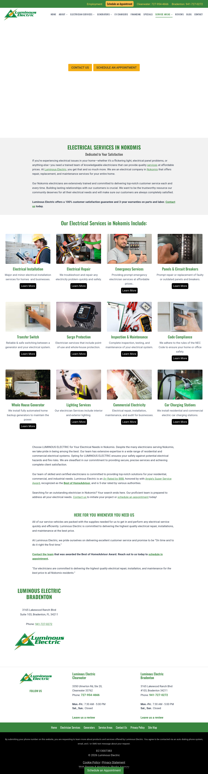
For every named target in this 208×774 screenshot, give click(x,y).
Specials (148, 14)
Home (53, 14)
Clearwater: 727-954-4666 (153, 4)
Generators (89, 727)
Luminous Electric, (56, 169)
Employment (94, 4)
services (152, 165)
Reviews (179, 14)
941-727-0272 (43, 624)
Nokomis (152, 169)
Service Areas (105, 727)
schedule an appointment (133, 497)
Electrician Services (70, 727)
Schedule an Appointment (119, 4)
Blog (189, 14)
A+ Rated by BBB (113, 478)
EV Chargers (121, 14)
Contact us (80, 497)
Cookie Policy (91, 762)
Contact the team (42, 554)
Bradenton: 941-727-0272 (187, 4)
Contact (198, 14)
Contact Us (121, 727)
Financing (136, 14)
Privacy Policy (137, 727)
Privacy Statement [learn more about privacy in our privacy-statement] (113, 762)
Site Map (152, 727)
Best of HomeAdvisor (77, 483)
